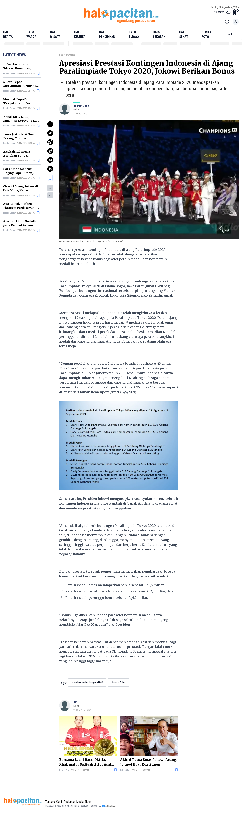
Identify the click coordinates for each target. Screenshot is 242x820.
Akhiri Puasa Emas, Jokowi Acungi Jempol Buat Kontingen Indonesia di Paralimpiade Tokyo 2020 (149, 762)
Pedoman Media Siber (77, 802)
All (232, 34)
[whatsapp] (50, 142)
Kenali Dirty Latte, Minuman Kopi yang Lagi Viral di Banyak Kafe (21, 120)
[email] (50, 160)
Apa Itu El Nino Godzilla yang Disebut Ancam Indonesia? (19, 225)
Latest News (14, 55)
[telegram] (50, 151)
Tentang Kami (53, 802)
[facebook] (50, 124)
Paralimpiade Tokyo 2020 (87, 682)
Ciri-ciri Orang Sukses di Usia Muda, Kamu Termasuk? (20, 190)
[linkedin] (50, 169)
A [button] (50, 188)
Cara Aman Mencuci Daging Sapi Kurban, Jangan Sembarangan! (19, 173)
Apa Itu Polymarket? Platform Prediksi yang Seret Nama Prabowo (20, 208)
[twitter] (50, 133)
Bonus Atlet (118, 682)
